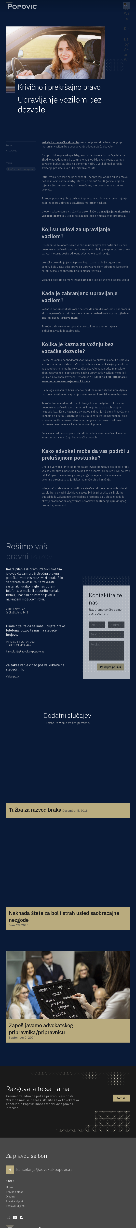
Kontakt (122, 1098)
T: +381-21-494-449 (19, 646)
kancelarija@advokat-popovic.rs (25, 652)
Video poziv (13, 678)
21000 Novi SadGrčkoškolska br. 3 (17, 611)
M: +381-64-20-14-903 (20, 642)
